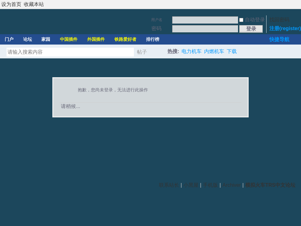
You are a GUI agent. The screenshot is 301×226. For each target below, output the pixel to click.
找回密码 (279, 19)
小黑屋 (190, 185)
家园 (45, 39)
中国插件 (68, 39)
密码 (156, 28)
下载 (232, 51)
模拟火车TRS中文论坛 (270, 185)
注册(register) (285, 28)
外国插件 (96, 39)
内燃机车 (214, 51)
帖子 (142, 52)
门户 (9, 39)
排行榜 (152, 39)
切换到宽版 (297, 4)
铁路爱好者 (125, 39)
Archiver (231, 185)
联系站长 (169, 185)
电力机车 (192, 51)
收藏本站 (34, 4)
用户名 (156, 20)
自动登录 (252, 19)
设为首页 (11, 4)
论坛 (27, 39)
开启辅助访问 (292, 4)
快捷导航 (279, 39)
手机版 (210, 185)
